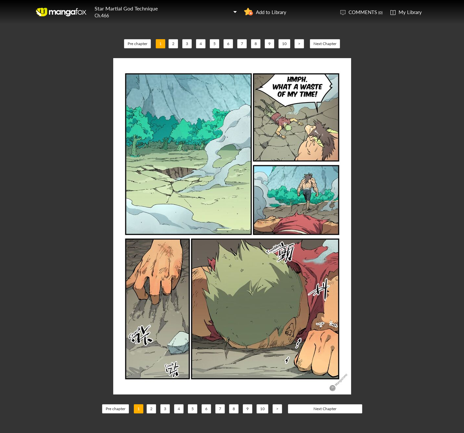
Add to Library (271, 12)
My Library (410, 12)
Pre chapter (137, 43)
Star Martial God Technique (126, 8)
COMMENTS (365, 12)
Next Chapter (324, 43)
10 (284, 43)
